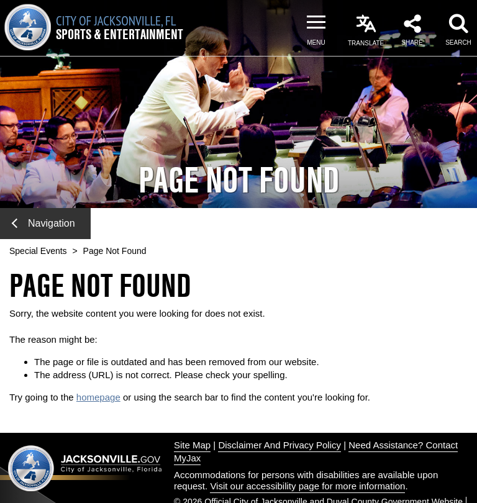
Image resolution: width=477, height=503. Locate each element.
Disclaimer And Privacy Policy (279, 445)
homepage (98, 397)
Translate (366, 43)
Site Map (192, 445)
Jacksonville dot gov (85, 468)
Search (458, 42)
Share (411, 42)
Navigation (43, 223)
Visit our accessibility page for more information (307, 486)
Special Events (38, 251)
